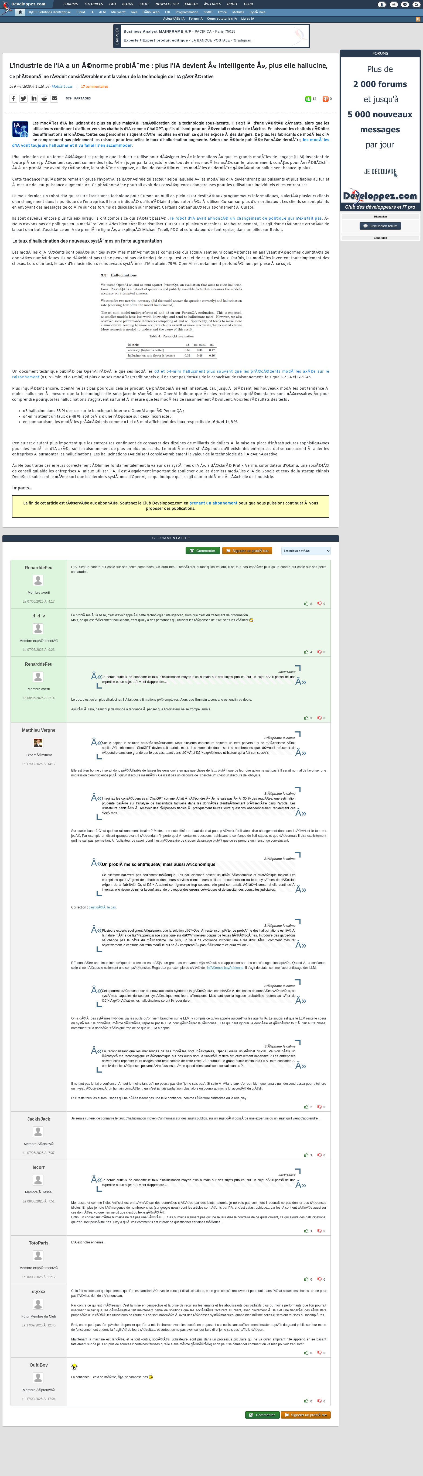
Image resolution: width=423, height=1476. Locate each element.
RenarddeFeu (38, 567)
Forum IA (196, 19)
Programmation (187, 12)
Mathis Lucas (62, 87)
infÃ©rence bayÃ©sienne (225, 968)
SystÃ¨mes (257, 12)
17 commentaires (94, 87)
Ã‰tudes (212, 4)
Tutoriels (93, 4)
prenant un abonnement (213, 503)
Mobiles (238, 12)
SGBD (208, 12)
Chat (144, 4)
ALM (102, 12)
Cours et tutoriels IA (222, 19)
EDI (167, 12)
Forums (70, 4)
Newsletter (167, 4)
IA (92, 12)
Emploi (191, 4)
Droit (232, 4)
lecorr (39, 1167)
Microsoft (118, 12)
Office (222, 12)
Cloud (80, 12)
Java (134, 12)
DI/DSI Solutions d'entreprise (49, 12)
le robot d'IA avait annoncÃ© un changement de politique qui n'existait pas (246, 218)
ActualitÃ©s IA (174, 19)
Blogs (128, 4)
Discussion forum (380, 226)
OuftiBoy (39, 1365)
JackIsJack (38, 1119)
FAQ (112, 4)
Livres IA (247, 19)
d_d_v (38, 616)
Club (248, 4)
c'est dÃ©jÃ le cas (102, 907)
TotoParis (39, 1243)
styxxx (39, 1291)
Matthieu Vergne (39, 730)
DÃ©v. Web (150, 12)
